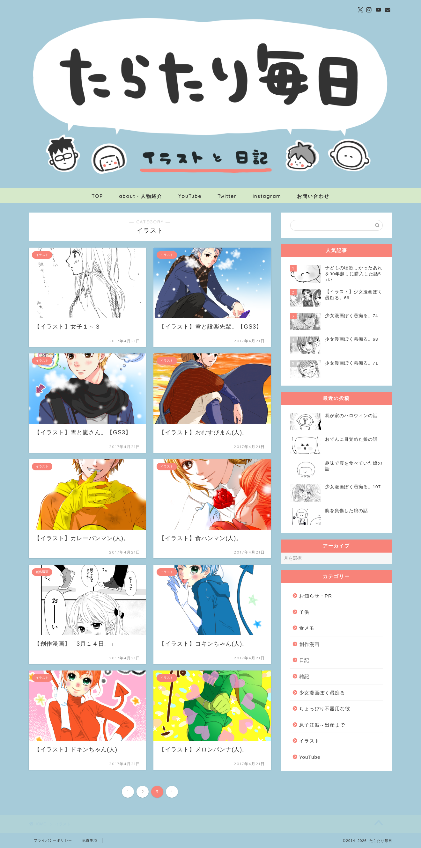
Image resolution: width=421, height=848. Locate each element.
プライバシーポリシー (53, 840)
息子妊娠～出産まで (322, 725)
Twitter (227, 196)
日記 (304, 660)
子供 (304, 612)
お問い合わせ (313, 196)
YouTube (190, 196)
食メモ (306, 628)
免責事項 (89, 840)
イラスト (309, 740)
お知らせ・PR (315, 595)
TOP (97, 196)
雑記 (304, 676)
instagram (267, 196)
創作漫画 (309, 644)
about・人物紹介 (140, 196)
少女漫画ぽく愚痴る (322, 692)
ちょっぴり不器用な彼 (324, 708)
